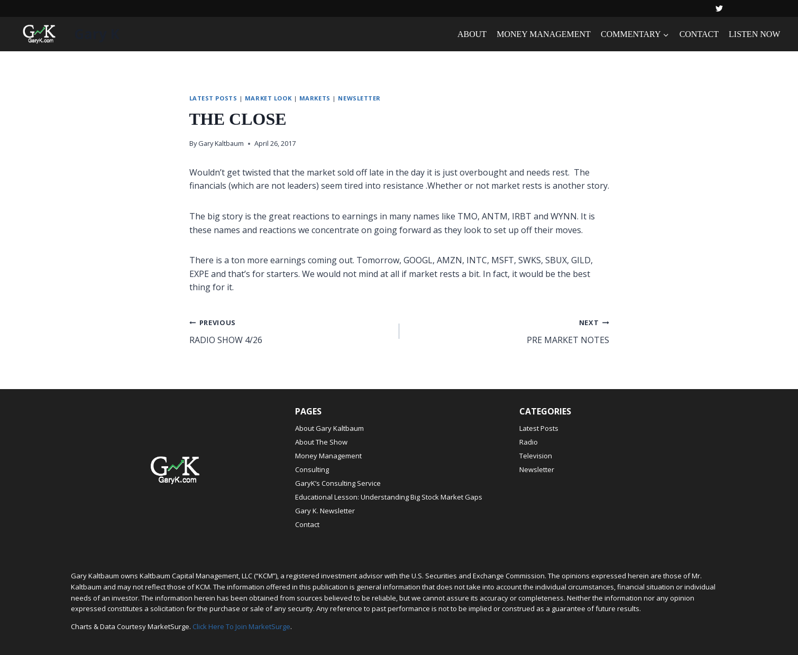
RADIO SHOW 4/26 (290, 331)
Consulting (312, 469)
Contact (307, 524)
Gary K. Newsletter (325, 510)
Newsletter (359, 98)
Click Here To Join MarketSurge (241, 626)
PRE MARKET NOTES (508, 331)
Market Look (268, 98)
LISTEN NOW (754, 34)
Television (535, 455)
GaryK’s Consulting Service (338, 483)
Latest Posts (213, 98)
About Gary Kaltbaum (329, 428)
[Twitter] (719, 8)
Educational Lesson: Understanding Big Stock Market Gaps (388, 497)
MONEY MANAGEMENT (544, 34)
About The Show (321, 442)
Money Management (328, 455)
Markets (315, 98)
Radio (528, 442)
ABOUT (472, 34)
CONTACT (699, 34)
